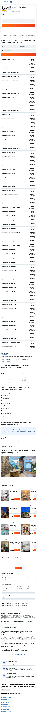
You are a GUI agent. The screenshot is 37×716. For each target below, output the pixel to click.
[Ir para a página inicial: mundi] (8, 2)
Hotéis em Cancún (5, 713)
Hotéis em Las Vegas (5, 695)
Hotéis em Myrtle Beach (6, 711)
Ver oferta (17, 499)
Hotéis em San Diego (5, 706)
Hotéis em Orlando (5, 704)
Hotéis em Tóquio (5, 699)
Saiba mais (4, 354)
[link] (10, 502)
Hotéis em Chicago (5, 709)
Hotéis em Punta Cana (6, 697)
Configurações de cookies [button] (6, 361)
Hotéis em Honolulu (5, 701)
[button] (2, 2)
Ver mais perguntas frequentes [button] (18, 654)
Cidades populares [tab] (6, 689)
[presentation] (22, 42)
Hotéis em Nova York (5, 702)
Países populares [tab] (15, 689)
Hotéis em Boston (5, 707)
